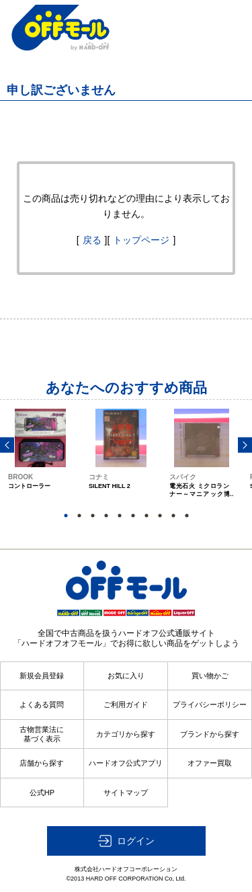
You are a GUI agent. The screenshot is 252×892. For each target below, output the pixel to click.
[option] (40, 465)
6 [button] (133, 515)
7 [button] (146, 515)
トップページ (141, 240)
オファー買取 (209, 763)
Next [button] (245, 445)
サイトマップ (125, 792)
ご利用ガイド (125, 704)
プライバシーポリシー (210, 704)
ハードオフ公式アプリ (126, 763)
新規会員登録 (41, 676)
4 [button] (106, 515)
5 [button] (119, 515)
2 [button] (79, 515)
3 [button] (92, 515)
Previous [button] (7, 445)
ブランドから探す (209, 734)
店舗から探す (41, 763)
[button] (126, 841)
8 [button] (160, 515)
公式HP (42, 792)
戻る (92, 240)
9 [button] (173, 515)
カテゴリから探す (125, 734)
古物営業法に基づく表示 (41, 734)
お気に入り (126, 676)
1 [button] (66, 515)
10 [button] (187, 515)
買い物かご (210, 676)
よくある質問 (41, 704)
